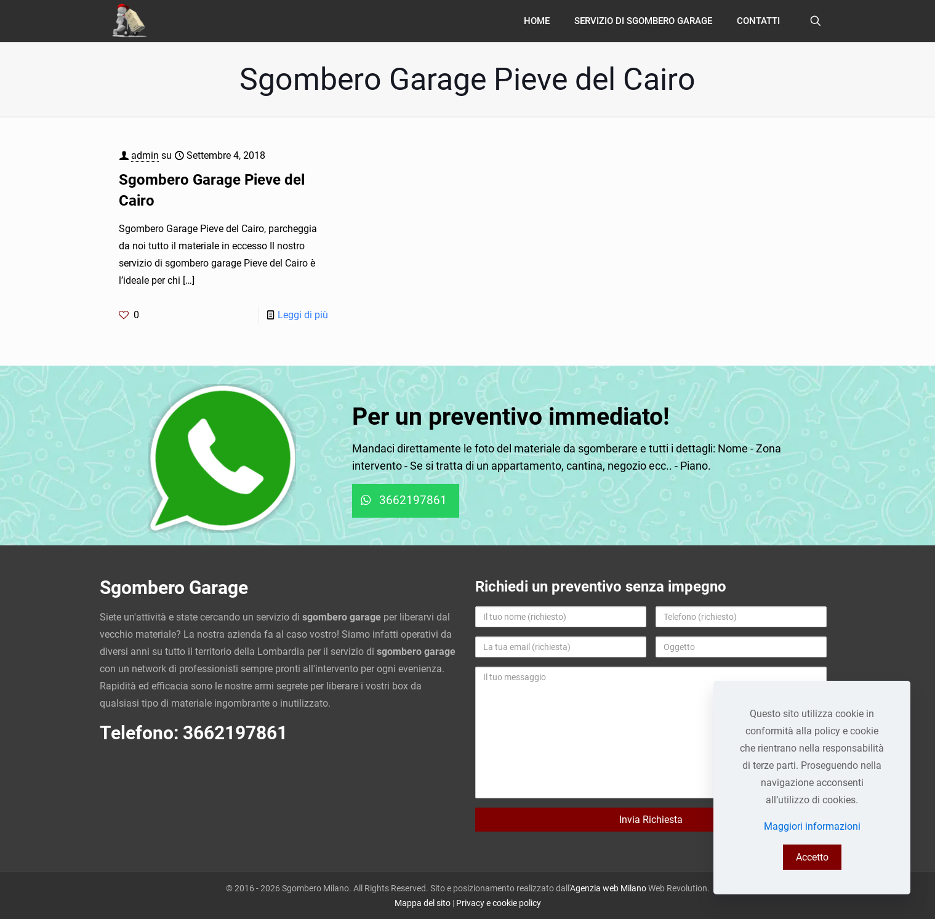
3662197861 (235, 733)
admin (145, 155)
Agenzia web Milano (608, 888)
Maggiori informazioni (812, 826)
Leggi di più (303, 315)
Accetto (812, 857)
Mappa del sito (423, 903)
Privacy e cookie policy (498, 903)
